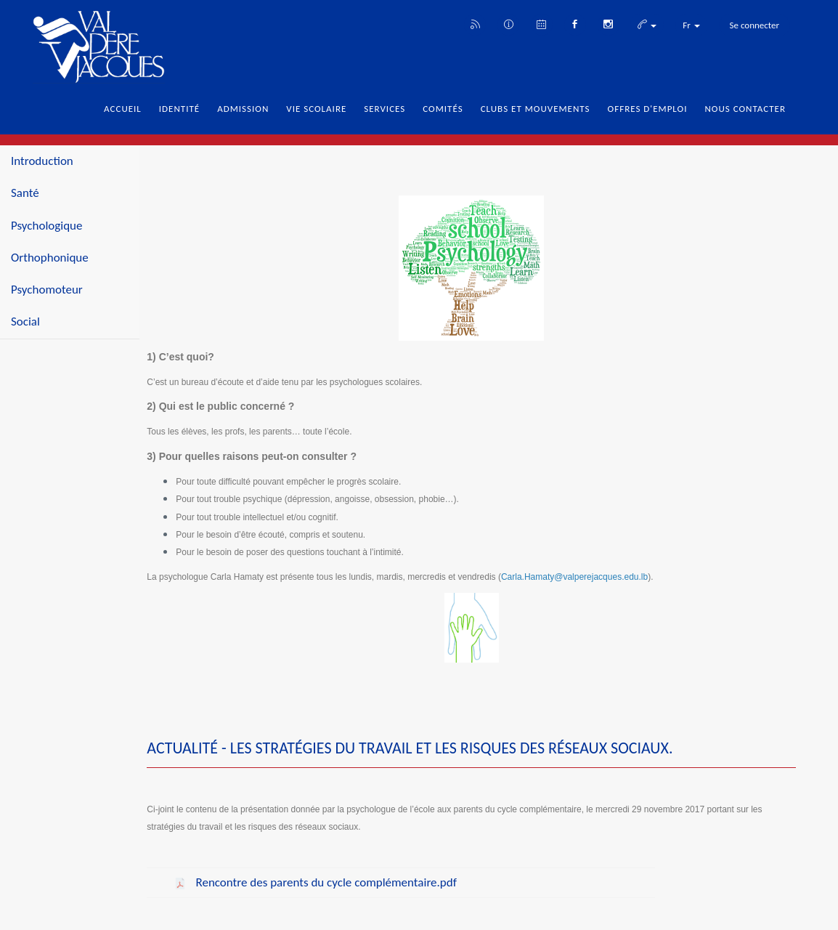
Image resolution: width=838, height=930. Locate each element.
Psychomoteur (47, 289)
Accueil (123, 108)
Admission (243, 108)
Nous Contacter (745, 108)
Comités (443, 108)
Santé (25, 193)
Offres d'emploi (648, 108)
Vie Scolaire (316, 108)
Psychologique (47, 225)
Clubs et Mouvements (535, 108)
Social (25, 321)
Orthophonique (50, 257)
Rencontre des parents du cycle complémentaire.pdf (325, 882)
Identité (179, 108)
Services (384, 108)
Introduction (42, 161)
